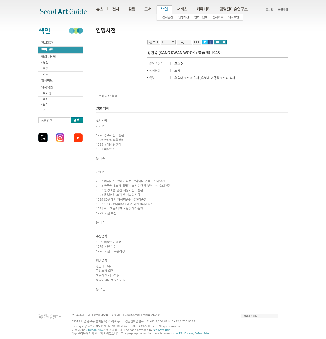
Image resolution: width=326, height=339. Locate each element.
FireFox (198, 333)
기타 (46, 74)
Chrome (188, 333)
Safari (206, 333)
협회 (46, 62)
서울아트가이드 (94, 330)
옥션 (46, 99)
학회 (46, 68)
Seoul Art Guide (161, 330)
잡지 (46, 104)
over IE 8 (177, 333)
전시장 (47, 93)
